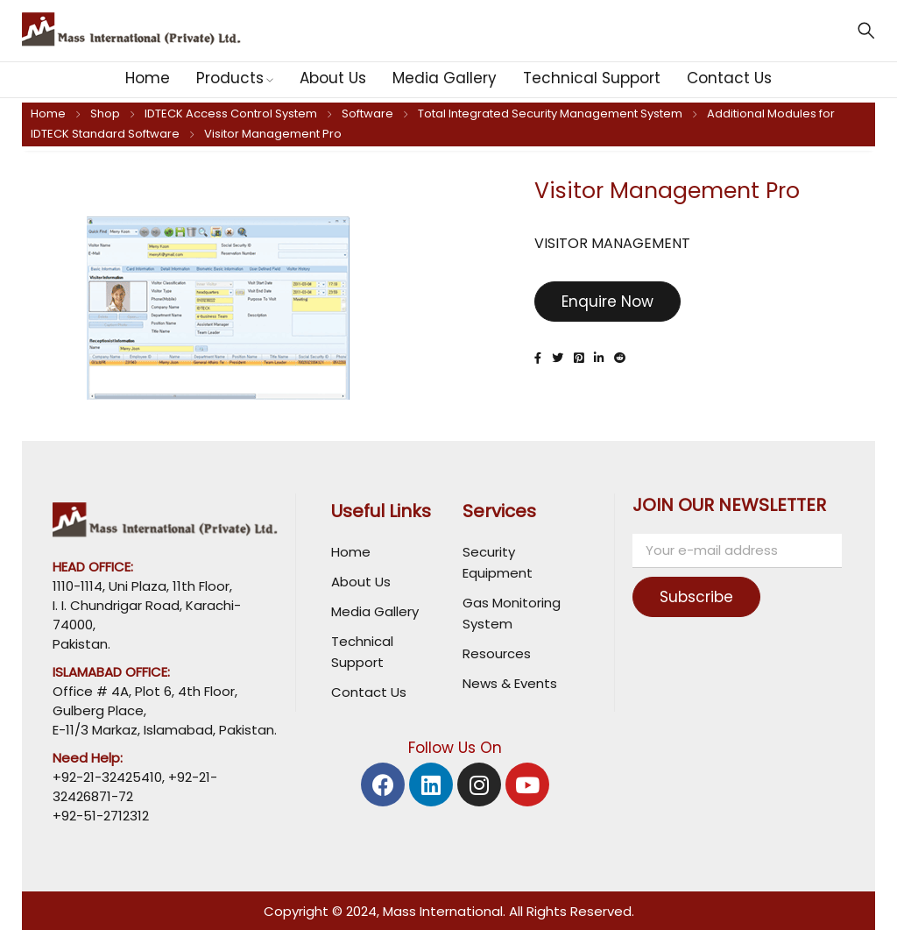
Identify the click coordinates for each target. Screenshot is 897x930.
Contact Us (368, 692)
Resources (497, 653)
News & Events (510, 683)
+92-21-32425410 (107, 777)
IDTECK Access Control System (231, 113)
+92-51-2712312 (101, 815)
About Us (361, 581)
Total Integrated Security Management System (550, 113)
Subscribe (706, 596)
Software (367, 113)
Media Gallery (375, 611)
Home (48, 113)
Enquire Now (607, 301)
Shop (105, 113)
